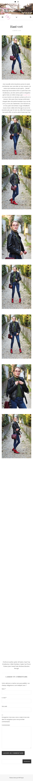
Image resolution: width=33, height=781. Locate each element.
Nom (4, 689)
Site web (4, 706)
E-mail (4, 697)
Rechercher (27, 761)
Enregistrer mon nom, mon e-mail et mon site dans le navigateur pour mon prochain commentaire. (15, 719)
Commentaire (6, 725)
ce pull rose (26, 95)
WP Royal (20, 777)
